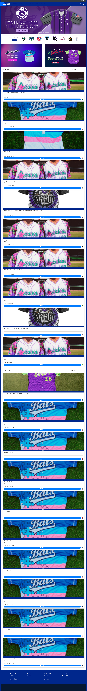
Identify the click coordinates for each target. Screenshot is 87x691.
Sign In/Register (74, 3)
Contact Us (12, 675)
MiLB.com (46, 675)
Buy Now (43, 3)
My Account (29, 676)
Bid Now (42, 99)
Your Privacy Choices (14, 678)
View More (73, 69)
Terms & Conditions (13, 679)
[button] (7, 20)
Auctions (37, 3)
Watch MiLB (46, 678)
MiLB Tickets (46, 679)
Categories (31, 3)
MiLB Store (46, 676)
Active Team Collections (17, 3)
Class (26, 3)
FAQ (11, 680)
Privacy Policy (12, 676)
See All (14, 40)
